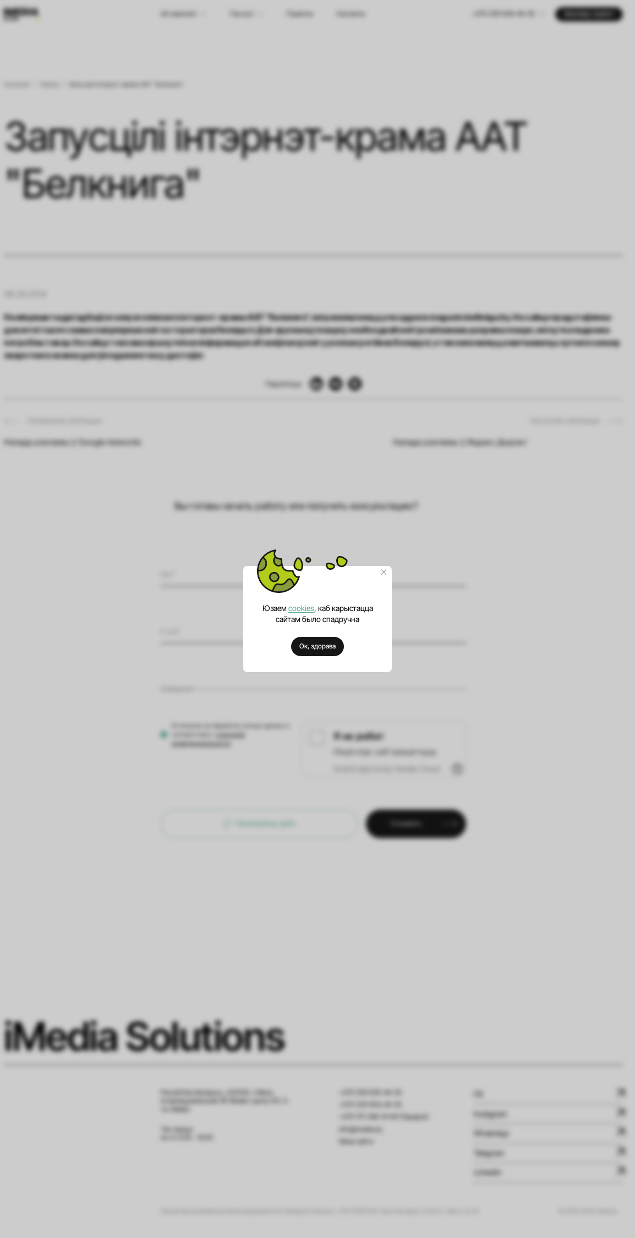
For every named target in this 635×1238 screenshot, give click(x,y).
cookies (301, 608)
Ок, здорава (317, 646)
